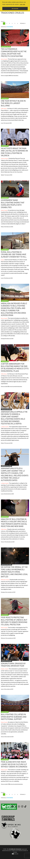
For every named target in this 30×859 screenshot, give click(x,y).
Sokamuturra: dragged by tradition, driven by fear (15, 652)
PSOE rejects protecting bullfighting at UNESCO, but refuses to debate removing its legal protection (15, 606)
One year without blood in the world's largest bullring (13, 103)
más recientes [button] (10, 26)
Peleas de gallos (6, 46)
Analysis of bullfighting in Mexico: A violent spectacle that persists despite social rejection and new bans (15, 507)
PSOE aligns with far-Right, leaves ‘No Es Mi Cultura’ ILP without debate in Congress (14, 764)
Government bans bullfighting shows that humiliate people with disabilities (15, 189)
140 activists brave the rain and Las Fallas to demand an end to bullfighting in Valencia (15, 137)
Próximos (23, 23)
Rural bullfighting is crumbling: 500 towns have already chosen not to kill (13, 254)
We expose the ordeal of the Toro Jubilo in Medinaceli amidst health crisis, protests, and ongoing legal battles (14, 572)
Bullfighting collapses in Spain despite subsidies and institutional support (13, 716)
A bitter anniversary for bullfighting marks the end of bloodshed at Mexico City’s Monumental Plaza (15, 352)
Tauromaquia (5, 98)
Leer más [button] (22, 4)
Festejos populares (6, 409)
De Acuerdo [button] (15, 8)
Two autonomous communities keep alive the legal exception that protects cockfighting (15, 37)
